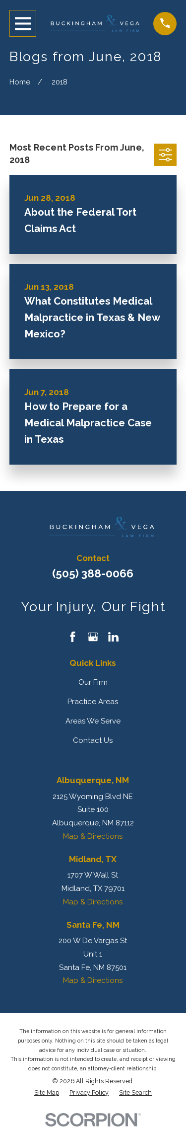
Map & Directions (93, 836)
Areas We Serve (93, 721)
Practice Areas (92, 701)
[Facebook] (72, 637)
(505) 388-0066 (92, 573)
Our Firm (93, 682)
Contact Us (93, 740)
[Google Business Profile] (93, 637)
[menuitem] (46, 1092)
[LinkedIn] (113, 637)
